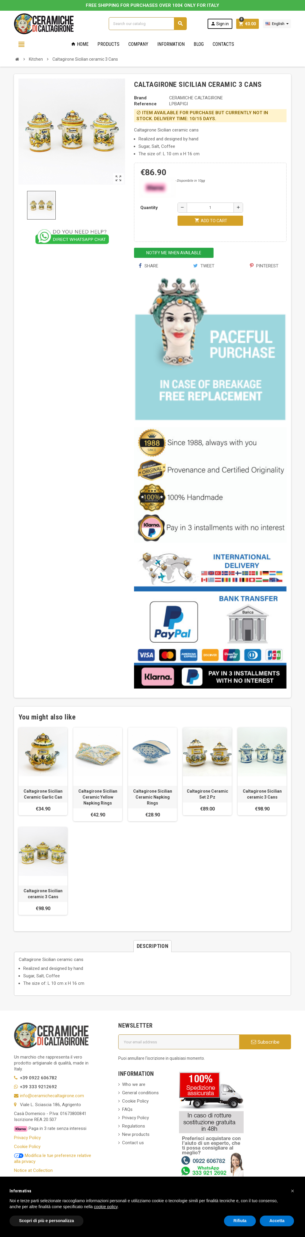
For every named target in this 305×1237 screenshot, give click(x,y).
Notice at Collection (33, 1170)
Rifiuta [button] (240, 1220)
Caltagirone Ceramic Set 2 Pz (207, 794)
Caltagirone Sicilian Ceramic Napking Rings (152, 797)
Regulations (133, 1126)
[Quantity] (210, 207)
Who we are (133, 1084)
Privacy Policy (27, 1137)
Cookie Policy (27, 1146)
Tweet (203, 266)
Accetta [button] (276, 1220)
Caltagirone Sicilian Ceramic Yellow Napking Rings (97, 797)
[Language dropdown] (277, 23)
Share (148, 266)
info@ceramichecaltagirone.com (52, 1095)
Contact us (133, 1142)
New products (136, 1134)
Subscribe (265, 1042)
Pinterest (264, 266)
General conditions (140, 1092)
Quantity (149, 207)
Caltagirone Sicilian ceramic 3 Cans (262, 794)
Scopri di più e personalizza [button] (46, 1220)
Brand (140, 98)
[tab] (152, 946)
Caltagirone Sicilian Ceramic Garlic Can (43, 794)
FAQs (127, 1109)
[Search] (147, 23)
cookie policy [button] (105, 1206)
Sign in (220, 23)
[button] (292, 1191)
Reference (145, 103)
